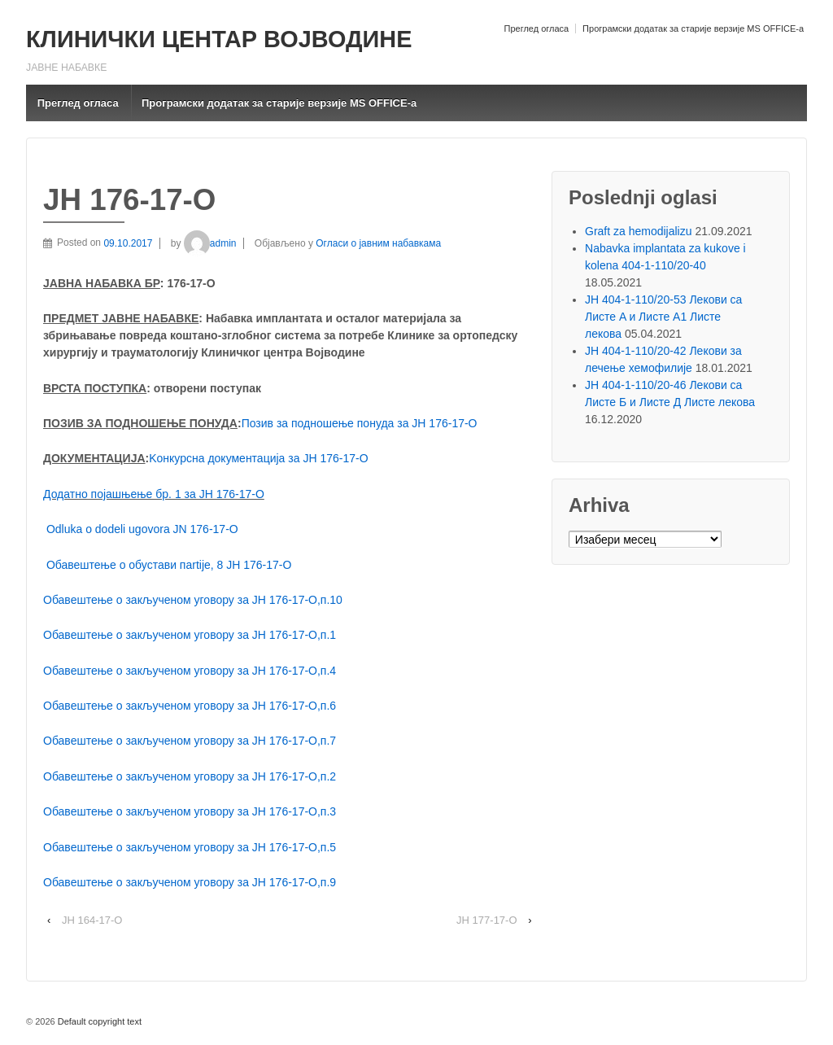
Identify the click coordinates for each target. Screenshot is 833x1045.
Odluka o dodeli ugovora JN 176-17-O (142, 529)
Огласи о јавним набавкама (378, 243)
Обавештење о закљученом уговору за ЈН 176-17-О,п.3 (189, 811)
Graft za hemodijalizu (638, 231)
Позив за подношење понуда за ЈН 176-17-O (360, 423)
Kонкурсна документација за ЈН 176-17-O (258, 458)
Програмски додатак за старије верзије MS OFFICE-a (693, 28)
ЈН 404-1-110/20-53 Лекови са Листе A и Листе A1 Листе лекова (663, 316)
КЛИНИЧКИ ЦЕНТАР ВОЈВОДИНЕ (219, 39)
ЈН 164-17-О (92, 920)
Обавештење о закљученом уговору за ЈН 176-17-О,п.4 (189, 670)
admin (210, 243)
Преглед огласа (536, 28)
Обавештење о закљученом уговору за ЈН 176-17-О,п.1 (189, 634)
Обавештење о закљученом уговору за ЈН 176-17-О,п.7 (189, 740)
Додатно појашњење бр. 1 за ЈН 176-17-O (153, 494)
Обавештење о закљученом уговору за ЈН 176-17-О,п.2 (189, 776)
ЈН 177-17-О (486, 920)
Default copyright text (98, 1021)
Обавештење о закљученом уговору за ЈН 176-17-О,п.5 (189, 847)
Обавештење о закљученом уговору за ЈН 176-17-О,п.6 (189, 705)
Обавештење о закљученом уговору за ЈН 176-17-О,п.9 (189, 882)
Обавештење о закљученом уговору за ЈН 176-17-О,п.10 (192, 599)
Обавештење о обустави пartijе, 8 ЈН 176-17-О (169, 564)
